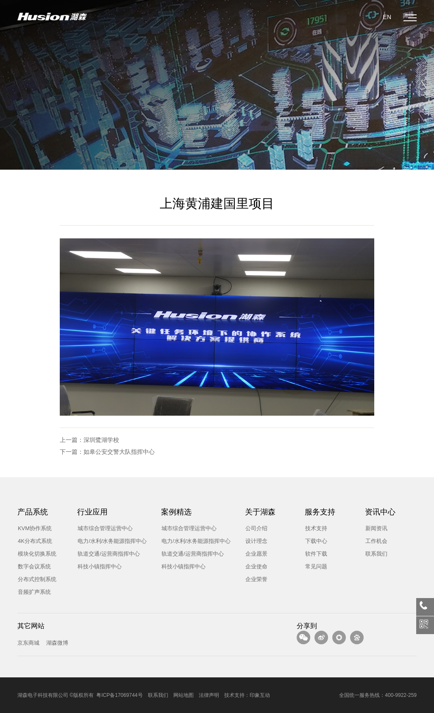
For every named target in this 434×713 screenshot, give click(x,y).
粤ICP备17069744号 (119, 695)
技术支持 (312, 527)
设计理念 (253, 540)
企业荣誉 (253, 578)
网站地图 (183, 695)
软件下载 (312, 553)
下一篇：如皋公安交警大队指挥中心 (107, 451)
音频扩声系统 (31, 591)
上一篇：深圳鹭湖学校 (89, 439)
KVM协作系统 (31, 527)
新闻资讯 (373, 527)
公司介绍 (253, 527)
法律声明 (209, 695)
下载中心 (312, 540)
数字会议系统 (31, 566)
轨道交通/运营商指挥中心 (105, 553)
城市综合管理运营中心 (102, 527)
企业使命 (253, 566)
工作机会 (373, 540)
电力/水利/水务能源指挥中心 (109, 540)
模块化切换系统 (33, 553)
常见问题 (312, 566)
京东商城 (28, 643)
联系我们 (373, 553)
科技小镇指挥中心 (96, 566)
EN (387, 17)
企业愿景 (253, 553)
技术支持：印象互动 (247, 695)
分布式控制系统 (33, 578)
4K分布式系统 (31, 540)
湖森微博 (57, 643)
